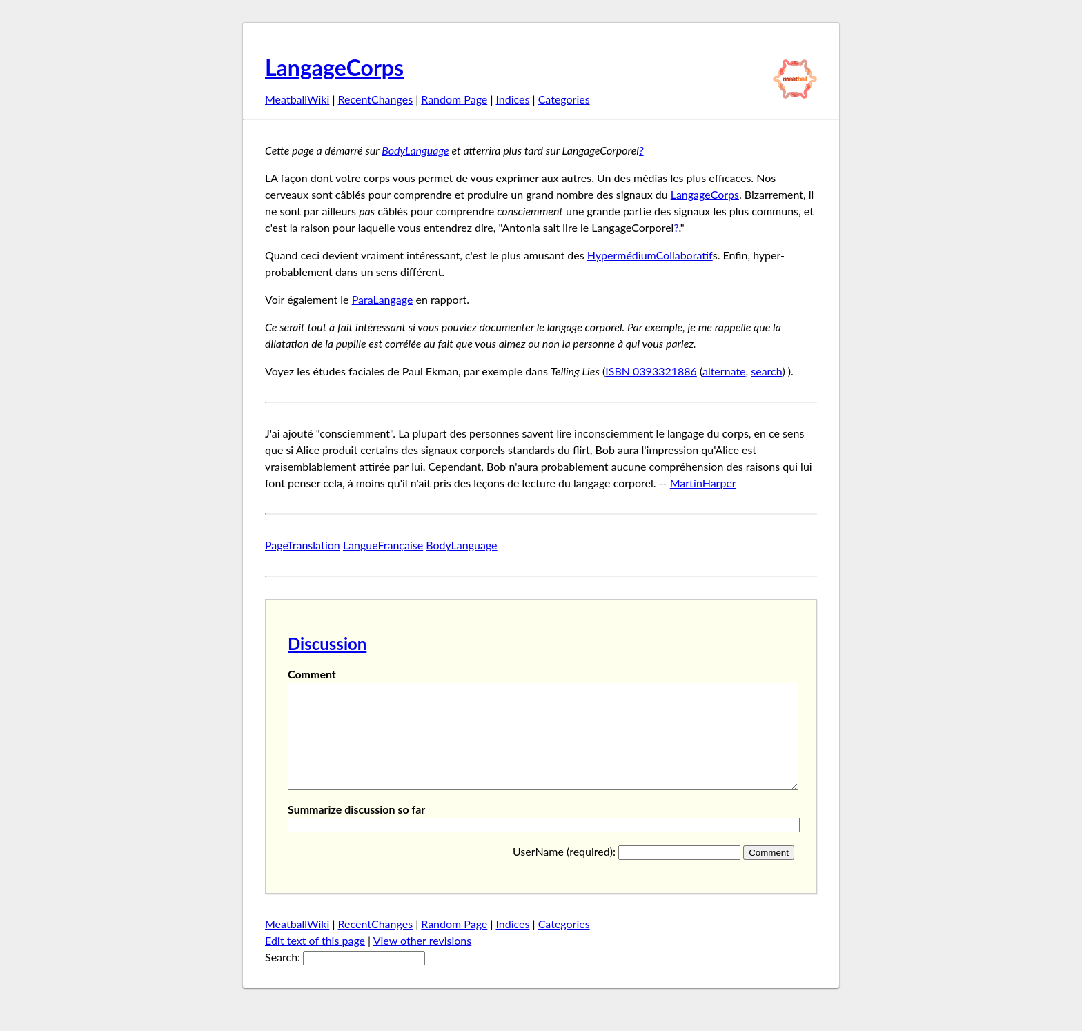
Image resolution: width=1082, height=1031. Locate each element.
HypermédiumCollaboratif (650, 255)
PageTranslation (302, 544)
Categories (564, 99)
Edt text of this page (315, 961)
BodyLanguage (415, 150)
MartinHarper (703, 482)
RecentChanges (375, 99)
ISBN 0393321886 (651, 370)
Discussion (327, 644)
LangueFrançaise (383, 544)
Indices (512, 99)
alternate (724, 370)
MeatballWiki (297, 99)
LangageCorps (334, 67)
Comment (312, 673)
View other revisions (422, 961)
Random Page (454, 99)
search (766, 370)
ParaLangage (382, 299)
